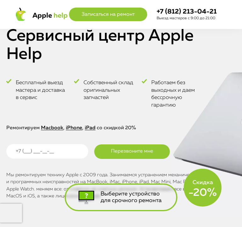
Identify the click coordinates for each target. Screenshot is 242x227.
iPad (90, 128)
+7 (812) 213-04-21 (187, 12)
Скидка (202, 189)
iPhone (74, 128)
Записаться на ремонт (108, 14)
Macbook (52, 128)
